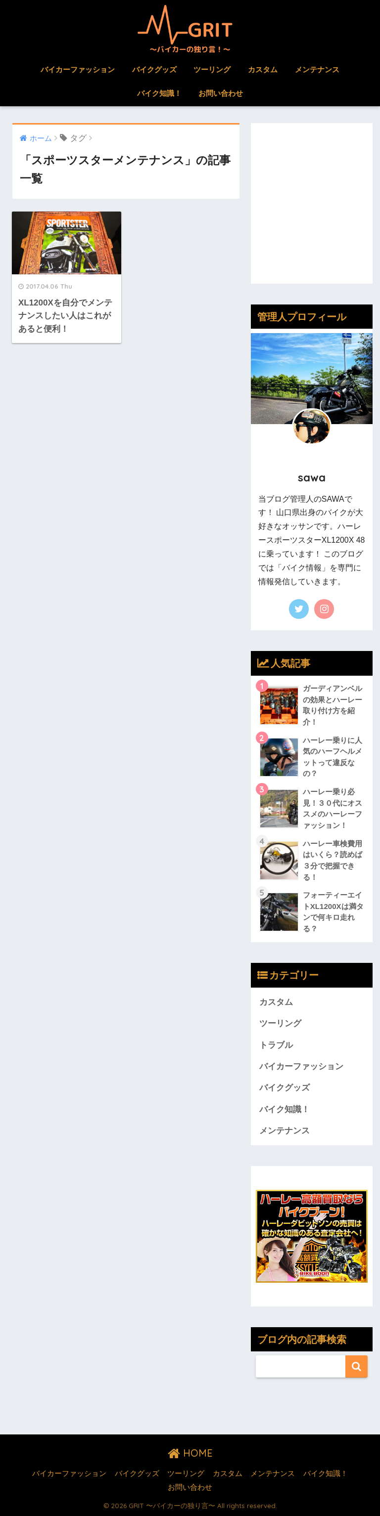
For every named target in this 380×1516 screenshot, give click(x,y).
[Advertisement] (312, 210)
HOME (190, 1453)
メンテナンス (317, 69)
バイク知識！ (159, 93)
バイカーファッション (78, 69)
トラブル (276, 1045)
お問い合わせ (220, 93)
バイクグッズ (154, 69)
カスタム (263, 69)
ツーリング (212, 69)
